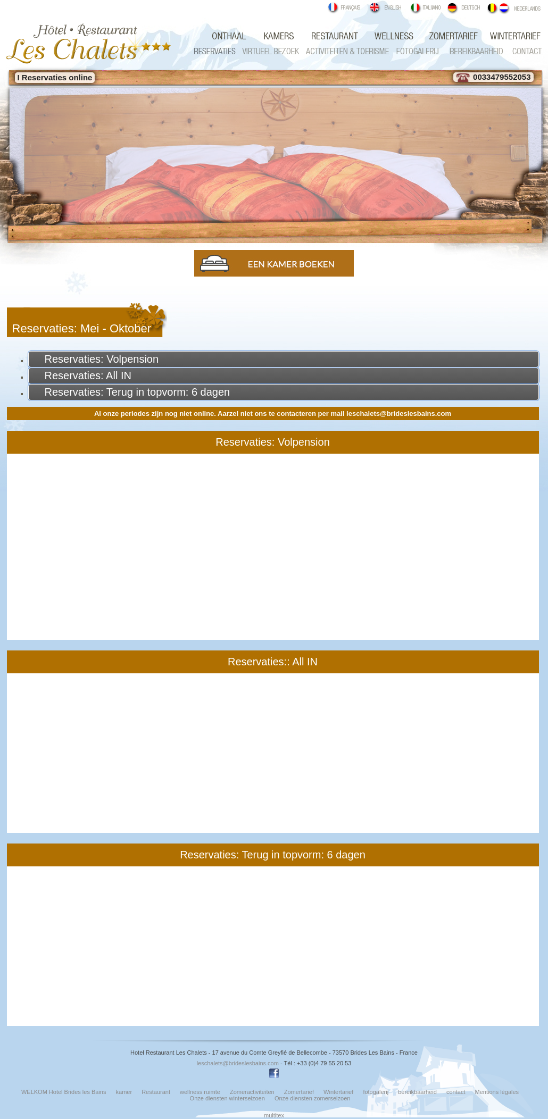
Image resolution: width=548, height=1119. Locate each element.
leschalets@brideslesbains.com (398, 413)
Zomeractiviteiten (347, 50)
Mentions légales (497, 1092)
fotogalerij (416, 50)
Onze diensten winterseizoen (227, 1098)
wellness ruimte (389, 36)
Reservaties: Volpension (102, 359)
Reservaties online (57, 77)
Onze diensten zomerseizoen (312, 1098)
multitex (274, 1115)
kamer (281, 36)
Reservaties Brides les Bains (214, 50)
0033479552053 (493, 76)
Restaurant (329, 36)
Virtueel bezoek (268, 50)
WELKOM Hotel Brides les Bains (233, 36)
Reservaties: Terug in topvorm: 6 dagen (137, 392)
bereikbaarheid (417, 1092)
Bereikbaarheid (471, 50)
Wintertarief (508, 36)
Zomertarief (452, 36)
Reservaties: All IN (88, 375)
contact (523, 50)
